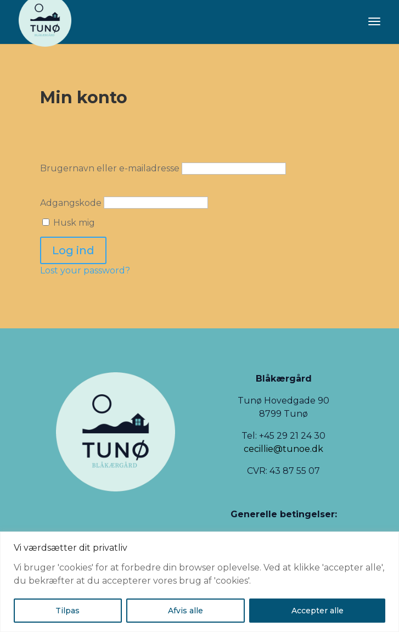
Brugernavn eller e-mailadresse (109, 168)
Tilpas (67, 611)
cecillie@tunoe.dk (283, 449)
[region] (199, 582)
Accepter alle (317, 611)
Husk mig (68, 222)
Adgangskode (71, 202)
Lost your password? (85, 270)
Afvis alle (185, 611)
